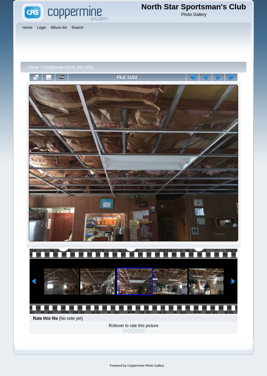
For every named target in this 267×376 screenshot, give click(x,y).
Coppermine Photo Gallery (145, 365)
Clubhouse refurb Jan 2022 (68, 67)
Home (33, 67)
